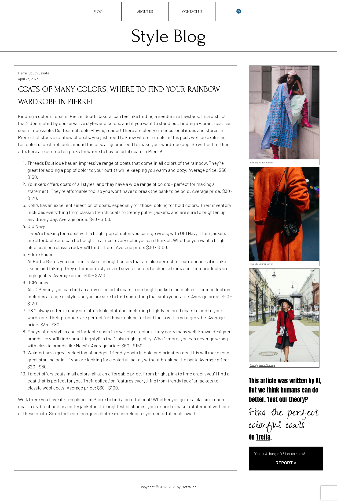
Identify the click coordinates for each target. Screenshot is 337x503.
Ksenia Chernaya (267, 365)
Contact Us (192, 12)
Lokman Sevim (266, 263)
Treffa (263, 437)
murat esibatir (266, 162)
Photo (253, 162)
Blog (98, 12)
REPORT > (285, 463)
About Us (145, 12)
